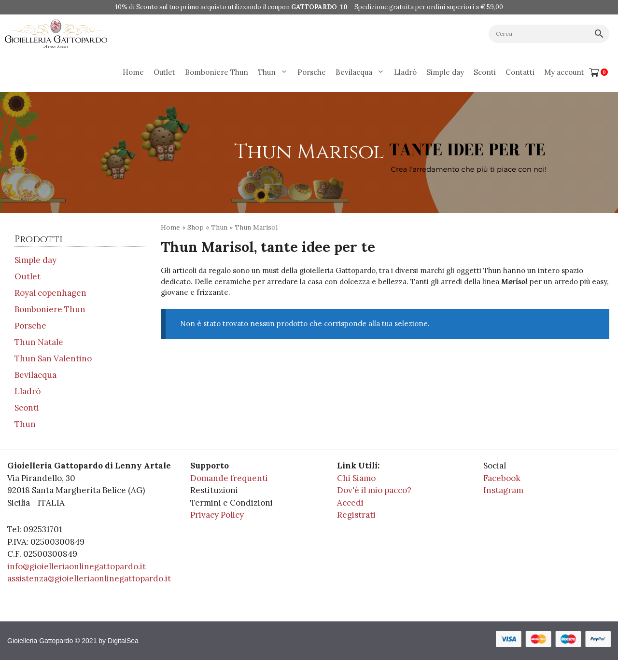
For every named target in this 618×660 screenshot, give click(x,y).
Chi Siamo (356, 478)
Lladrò (405, 72)
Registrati (356, 514)
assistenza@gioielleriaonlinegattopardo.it (89, 578)
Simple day (445, 72)
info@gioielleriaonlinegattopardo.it (76, 566)
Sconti (485, 72)
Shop (195, 227)
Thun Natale (38, 342)
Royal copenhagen (50, 293)
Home (133, 72)
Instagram (503, 490)
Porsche (311, 72)
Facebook (501, 478)
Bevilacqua (362, 72)
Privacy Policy (217, 514)
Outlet (164, 72)
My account (564, 72)
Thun (275, 72)
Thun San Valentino (53, 358)
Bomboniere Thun (216, 72)
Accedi (350, 502)
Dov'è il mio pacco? (374, 490)
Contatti (520, 72)
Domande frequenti (229, 478)
